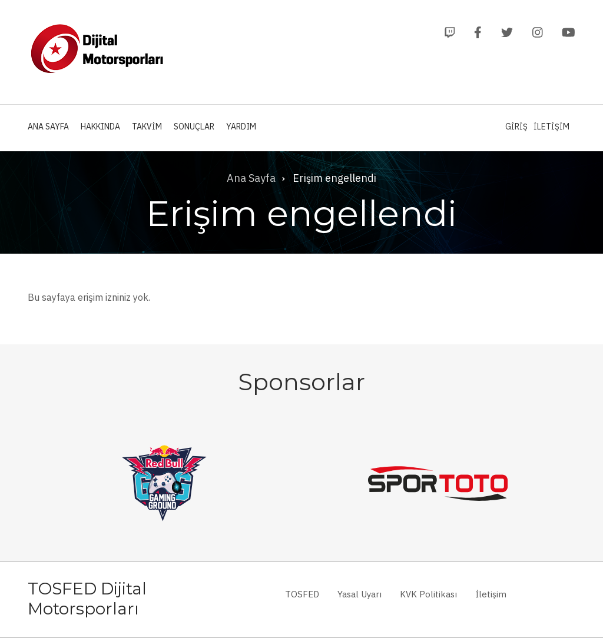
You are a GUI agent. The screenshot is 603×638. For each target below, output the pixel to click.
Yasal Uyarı (359, 594)
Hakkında (100, 126)
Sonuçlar (194, 126)
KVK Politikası (428, 594)
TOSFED (302, 594)
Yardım (241, 126)
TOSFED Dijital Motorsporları (87, 599)
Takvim (147, 126)
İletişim (551, 126)
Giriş (516, 126)
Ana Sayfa (48, 126)
